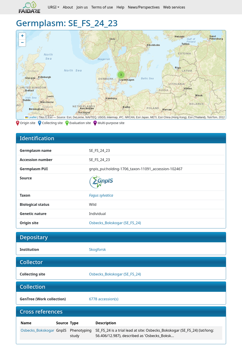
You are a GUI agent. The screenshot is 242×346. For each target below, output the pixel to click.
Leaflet (31, 117)
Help (120, 7)
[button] (121, 74)
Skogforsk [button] (97, 249)
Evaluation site (80, 123)
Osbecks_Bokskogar (37, 330)
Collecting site (52, 123)
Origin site (27, 123)
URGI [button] (52, 7)
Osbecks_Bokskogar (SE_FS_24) (115, 222)
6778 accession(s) (103, 299)
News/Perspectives (144, 7)
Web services (174, 7)
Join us (82, 7)
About (68, 7)
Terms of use (102, 7)
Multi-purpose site (111, 123)
